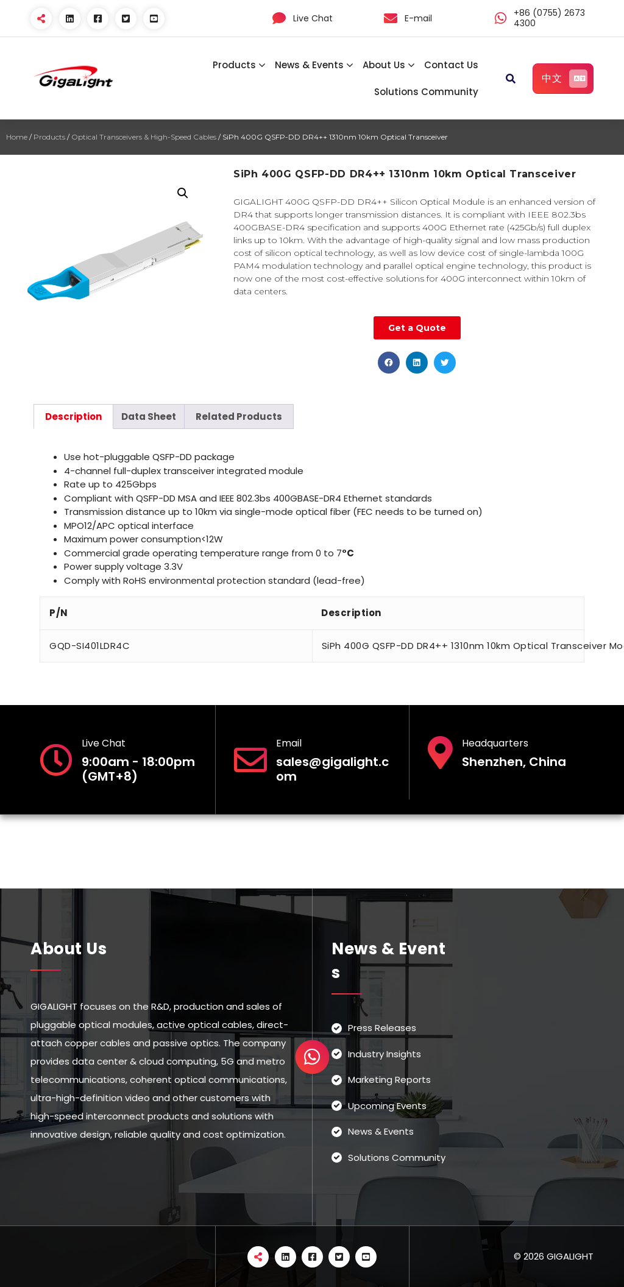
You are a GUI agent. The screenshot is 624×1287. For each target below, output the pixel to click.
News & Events (309, 64)
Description (73, 416)
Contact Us (451, 64)
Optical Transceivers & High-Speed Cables (143, 136)
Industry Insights (384, 1054)
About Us (384, 64)
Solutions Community (426, 91)
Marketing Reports (389, 1079)
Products (234, 64)
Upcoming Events (387, 1105)
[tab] (73, 416)
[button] (389, 363)
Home (16, 136)
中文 (564, 78)
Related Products (239, 416)
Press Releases (382, 1027)
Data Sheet (148, 416)
